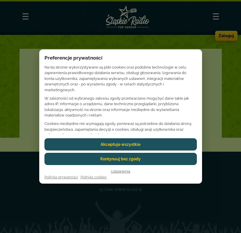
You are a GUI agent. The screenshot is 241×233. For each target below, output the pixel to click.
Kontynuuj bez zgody (120, 159)
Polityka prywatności (61, 177)
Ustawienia (120, 171)
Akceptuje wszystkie (120, 144)
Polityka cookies (94, 177)
